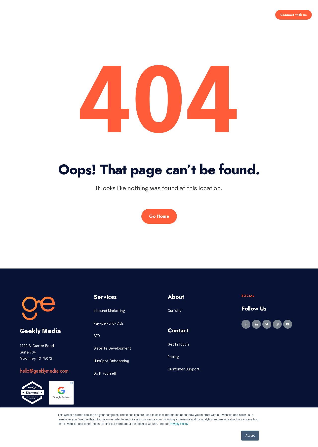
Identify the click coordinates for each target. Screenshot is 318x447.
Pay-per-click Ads (109, 323)
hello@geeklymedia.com (44, 371)
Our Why (174, 311)
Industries (183, 15)
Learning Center (239, 15)
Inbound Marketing (109, 311)
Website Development (112, 348)
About (208, 15)
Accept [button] (250, 435)
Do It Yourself (105, 373)
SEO (97, 336)
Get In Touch (178, 344)
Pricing (157, 15)
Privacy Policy (179, 424)
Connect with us (293, 15)
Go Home (159, 216)
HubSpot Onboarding (111, 361)
